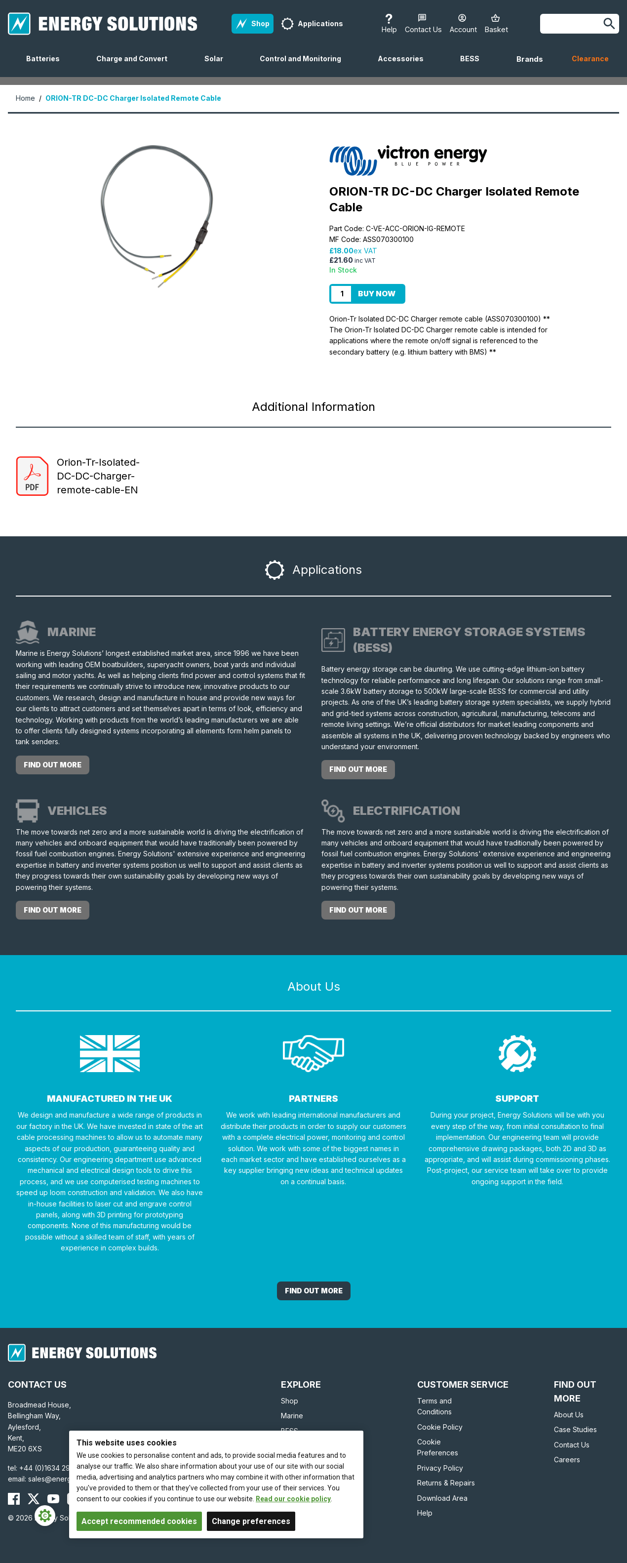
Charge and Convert (135, 65)
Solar (217, 65)
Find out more (52, 765)
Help (424, 1513)
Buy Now (376, 293)
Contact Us (571, 1445)
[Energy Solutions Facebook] (14, 1499)
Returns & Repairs (446, 1483)
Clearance (590, 58)
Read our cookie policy (293, 1499)
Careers (567, 1459)
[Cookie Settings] (45, 1515)
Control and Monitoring (304, 65)
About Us (569, 1414)
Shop (289, 1401)
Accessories (404, 65)
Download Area (442, 1498)
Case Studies (575, 1429)
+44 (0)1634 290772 (53, 1468)
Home (25, 98)
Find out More (314, 1290)
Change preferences (251, 1521)
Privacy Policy (440, 1468)
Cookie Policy (440, 1427)
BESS (473, 65)
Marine (292, 1415)
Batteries (47, 65)
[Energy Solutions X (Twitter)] (33, 1499)
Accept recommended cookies (139, 1521)
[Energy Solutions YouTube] (53, 1499)
